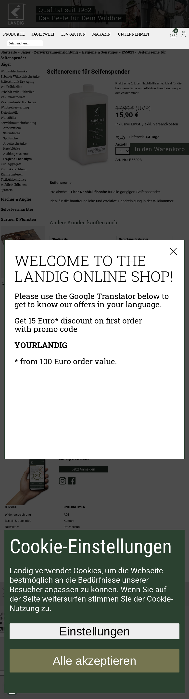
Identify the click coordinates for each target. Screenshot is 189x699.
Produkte (14, 34)
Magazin (101, 34)
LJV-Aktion (73, 34)
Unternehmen (133, 34)
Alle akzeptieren (95, 660)
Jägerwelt (43, 34)
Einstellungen (94, 631)
